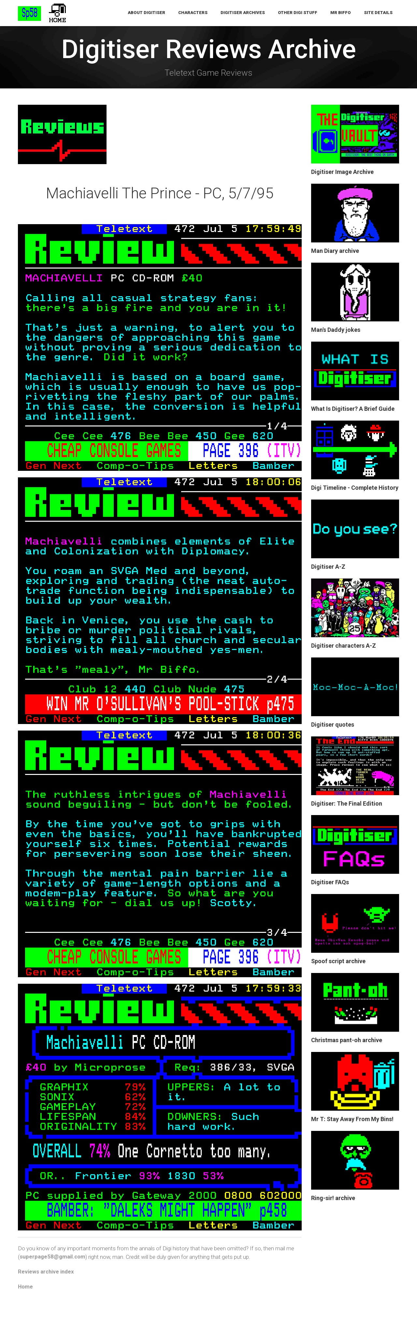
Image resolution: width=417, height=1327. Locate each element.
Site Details (378, 12)
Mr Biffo (340, 12)
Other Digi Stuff (297, 12)
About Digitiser (146, 12)
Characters (193, 12)
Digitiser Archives (243, 12)
